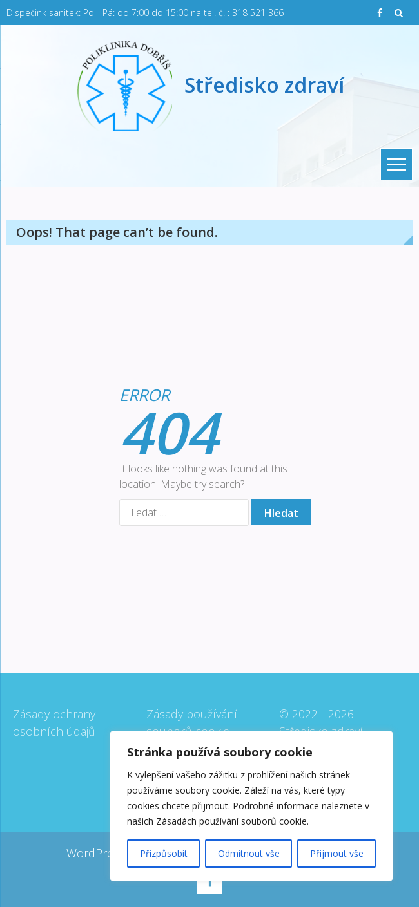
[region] (251, 806)
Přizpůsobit (164, 853)
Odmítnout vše (249, 853)
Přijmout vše (337, 853)
